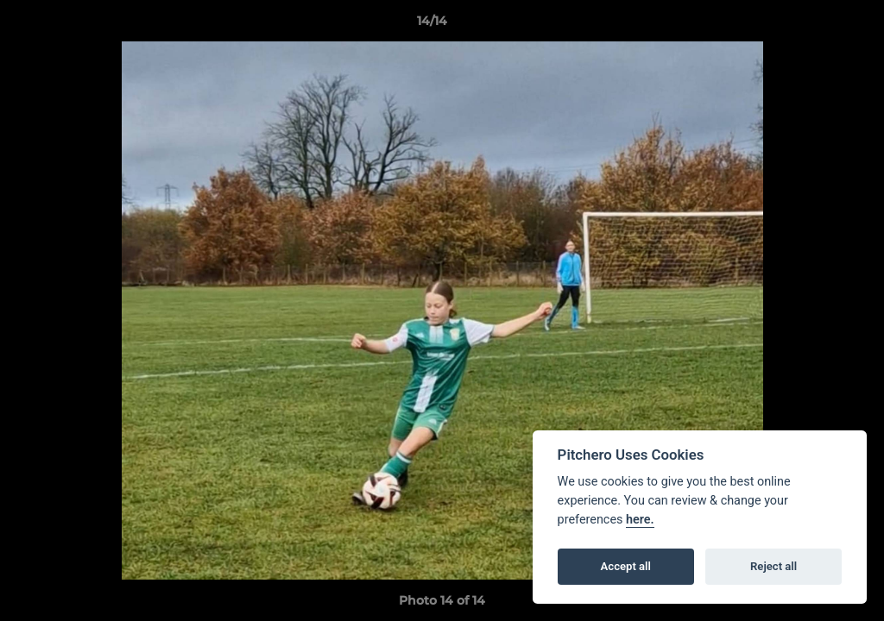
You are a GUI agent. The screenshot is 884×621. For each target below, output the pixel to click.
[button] (811, 25)
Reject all (773, 566)
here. (640, 519)
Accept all (626, 566)
